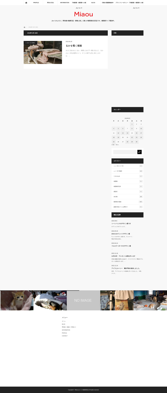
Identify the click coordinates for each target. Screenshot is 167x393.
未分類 (128, 196)
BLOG (93, 2)
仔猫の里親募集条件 (107, 2)
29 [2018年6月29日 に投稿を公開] (132, 141)
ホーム (64, 321)
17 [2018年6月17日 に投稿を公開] (141, 133)
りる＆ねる (128, 176)
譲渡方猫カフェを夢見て (128, 207)
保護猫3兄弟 (128, 186)
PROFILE (36, 2)
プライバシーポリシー (122, 2)
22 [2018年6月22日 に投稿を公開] (132, 137)
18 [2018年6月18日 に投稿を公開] (113, 137)
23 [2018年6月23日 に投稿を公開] (136, 137)
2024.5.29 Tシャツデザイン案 (121, 234)
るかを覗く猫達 (74, 45)
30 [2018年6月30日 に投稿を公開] (136, 141)
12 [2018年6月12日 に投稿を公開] (118, 133)
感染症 (128, 191)
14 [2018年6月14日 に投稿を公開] (127, 133)
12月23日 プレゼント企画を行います (123, 256)
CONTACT (65, 336)
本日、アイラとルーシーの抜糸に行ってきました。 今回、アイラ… (127, 272)
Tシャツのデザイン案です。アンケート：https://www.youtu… (122, 238)
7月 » (117, 144)
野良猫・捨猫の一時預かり (69, 327)
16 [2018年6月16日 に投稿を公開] (136, 133)
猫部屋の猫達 (128, 201)
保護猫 (128, 181)
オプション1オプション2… (119, 226)
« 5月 (113, 144)
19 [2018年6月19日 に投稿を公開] (118, 137)
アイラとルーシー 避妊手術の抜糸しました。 (126, 268)
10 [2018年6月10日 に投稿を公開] (141, 128)
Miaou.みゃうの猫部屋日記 (82, 389)
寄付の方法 (50, 2)
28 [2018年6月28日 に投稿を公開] (127, 141)
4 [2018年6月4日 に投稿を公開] (113, 128)
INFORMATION (64, 2)
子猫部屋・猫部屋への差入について (79, 3)
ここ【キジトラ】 (128, 166)
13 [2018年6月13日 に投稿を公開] (122, 133)
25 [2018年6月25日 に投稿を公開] (113, 141)
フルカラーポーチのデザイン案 (121, 246)
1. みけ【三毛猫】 (30, 42)
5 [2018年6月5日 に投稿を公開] (118, 128)
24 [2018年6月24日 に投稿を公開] (141, 137)
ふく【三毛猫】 (128, 171)
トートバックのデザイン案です (121, 223)
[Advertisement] (127, 72)
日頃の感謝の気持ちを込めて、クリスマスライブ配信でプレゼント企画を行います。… (127, 260)
